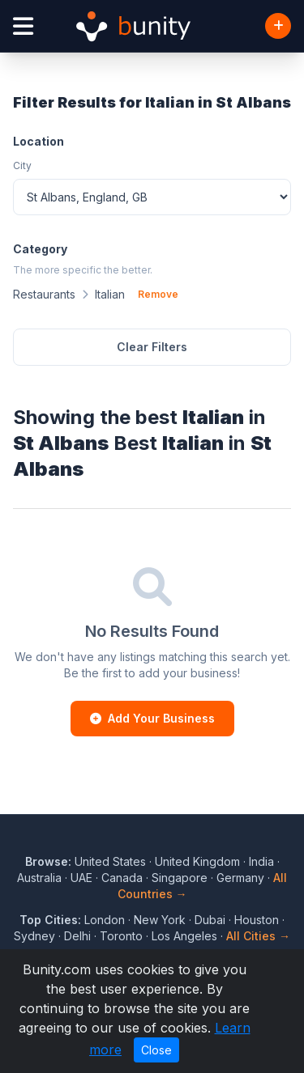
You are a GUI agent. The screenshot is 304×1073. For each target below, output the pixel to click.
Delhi (77, 936)
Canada (122, 877)
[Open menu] (23, 26)
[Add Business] (278, 26)
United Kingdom (197, 861)
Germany (240, 877)
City (22, 165)
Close (156, 1050)
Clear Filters (152, 347)
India (261, 861)
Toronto (121, 936)
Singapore (180, 877)
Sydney (34, 936)
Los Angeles (184, 936)
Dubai (210, 920)
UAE (81, 877)
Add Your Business (152, 718)
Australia (39, 877)
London (104, 920)
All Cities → (258, 936)
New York (160, 920)
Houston (256, 920)
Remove (158, 294)
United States (110, 861)
